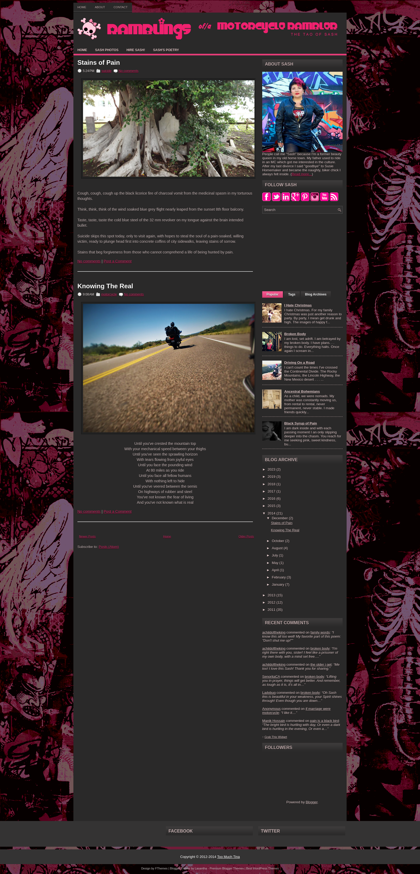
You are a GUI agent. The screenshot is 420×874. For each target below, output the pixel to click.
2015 (272, 506)
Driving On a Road (299, 363)
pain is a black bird (324, 721)
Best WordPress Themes (262, 868)
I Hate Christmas (298, 305)
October (278, 541)
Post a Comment (118, 261)
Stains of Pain (98, 62)
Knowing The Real (105, 286)
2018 (272, 484)
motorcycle (109, 294)
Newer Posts (87, 536)
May (275, 563)
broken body (320, 648)
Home (81, 7)
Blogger (311, 802)
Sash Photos (106, 50)
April (276, 570)
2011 (272, 610)
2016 (272, 499)
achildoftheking (274, 632)
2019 (272, 477)
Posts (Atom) (109, 547)
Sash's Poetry (166, 50)
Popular (273, 294)
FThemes (161, 868)
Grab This (271, 737)
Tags (291, 294)
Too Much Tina (228, 857)
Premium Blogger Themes (226, 868)
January (278, 584)
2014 (272, 513)
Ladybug (269, 693)
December (280, 518)
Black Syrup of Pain (300, 423)
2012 (272, 602)
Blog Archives (316, 294)
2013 (272, 595)
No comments (128, 71)
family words (320, 632)
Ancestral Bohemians (302, 391)
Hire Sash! (135, 50)
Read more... (302, 174)
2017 (272, 491)
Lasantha (201, 868)
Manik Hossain (273, 721)
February (279, 577)
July (275, 555)
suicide (106, 71)
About (100, 7)
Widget (282, 737)
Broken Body (295, 334)
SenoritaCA (271, 677)
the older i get (321, 665)
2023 (272, 469)
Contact (121, 7)
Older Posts (246, 536)
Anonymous (271, 709)
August (278, 548)
